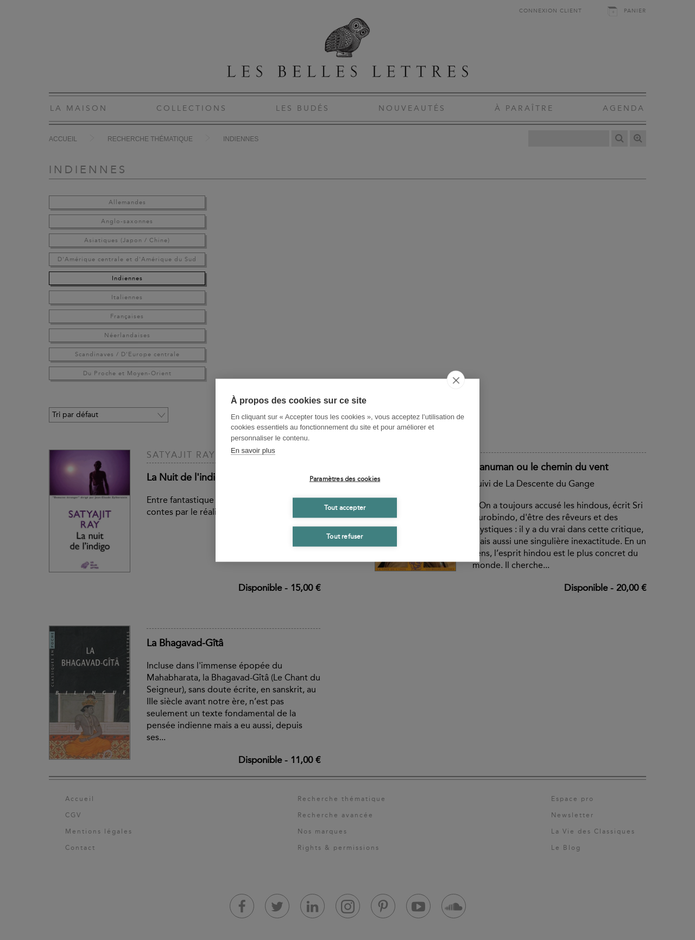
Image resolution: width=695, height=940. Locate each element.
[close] (456, 379)
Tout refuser (344, 536)
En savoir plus (253, 450)
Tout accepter (345, 508)
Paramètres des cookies (344, 479)
